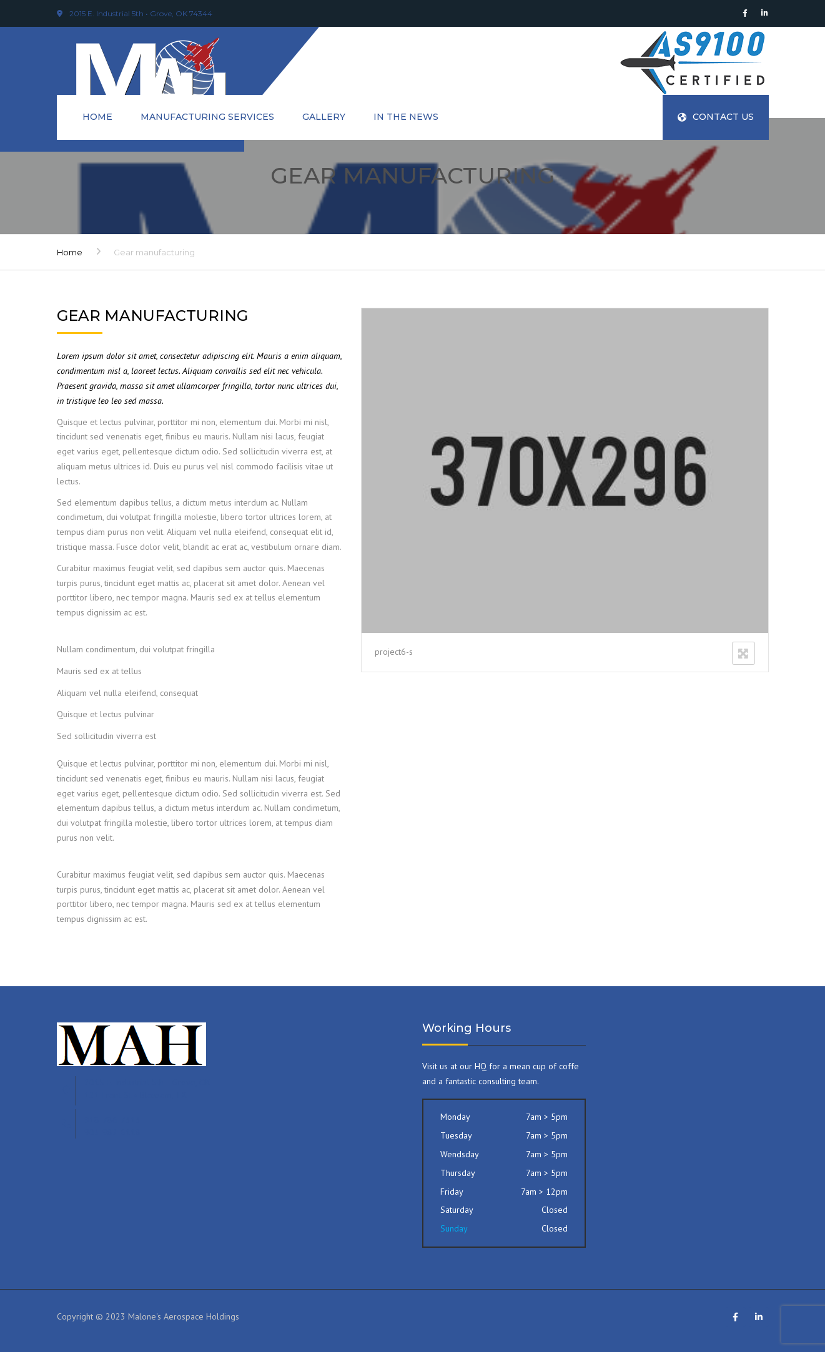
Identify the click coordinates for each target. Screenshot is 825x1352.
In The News (405, 116)
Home (97, 116)
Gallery (323, 116)
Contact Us (716, 116)
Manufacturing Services (207, 116)
